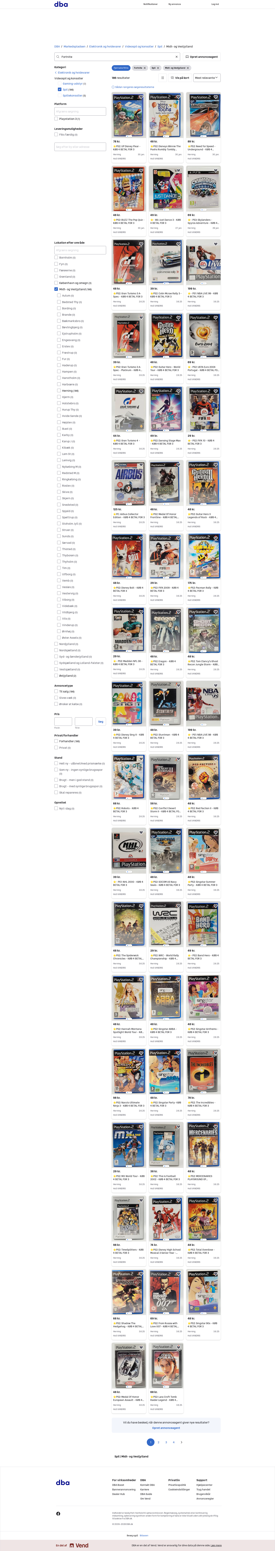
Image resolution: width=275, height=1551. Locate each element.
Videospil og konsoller (139, 46)
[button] (202, 57)
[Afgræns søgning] (80, 111)
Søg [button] (100, 721)
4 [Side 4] (174, 1442)
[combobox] (117, 57)
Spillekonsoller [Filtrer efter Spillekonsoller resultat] (74, 95)
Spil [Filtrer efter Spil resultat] (68, 89)
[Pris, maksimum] (84, 721)
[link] (72, 72)
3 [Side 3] (166, 1442)
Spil (159, 46)
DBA (57, 46)
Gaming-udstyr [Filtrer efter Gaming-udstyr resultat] (74, 83)
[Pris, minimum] (63, 721)
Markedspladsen (74, 46)
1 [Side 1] (150, 1442)
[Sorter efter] (207, 78)
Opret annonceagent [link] (166, 1428)
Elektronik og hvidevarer (105, 46)
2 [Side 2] (158, 1442)
